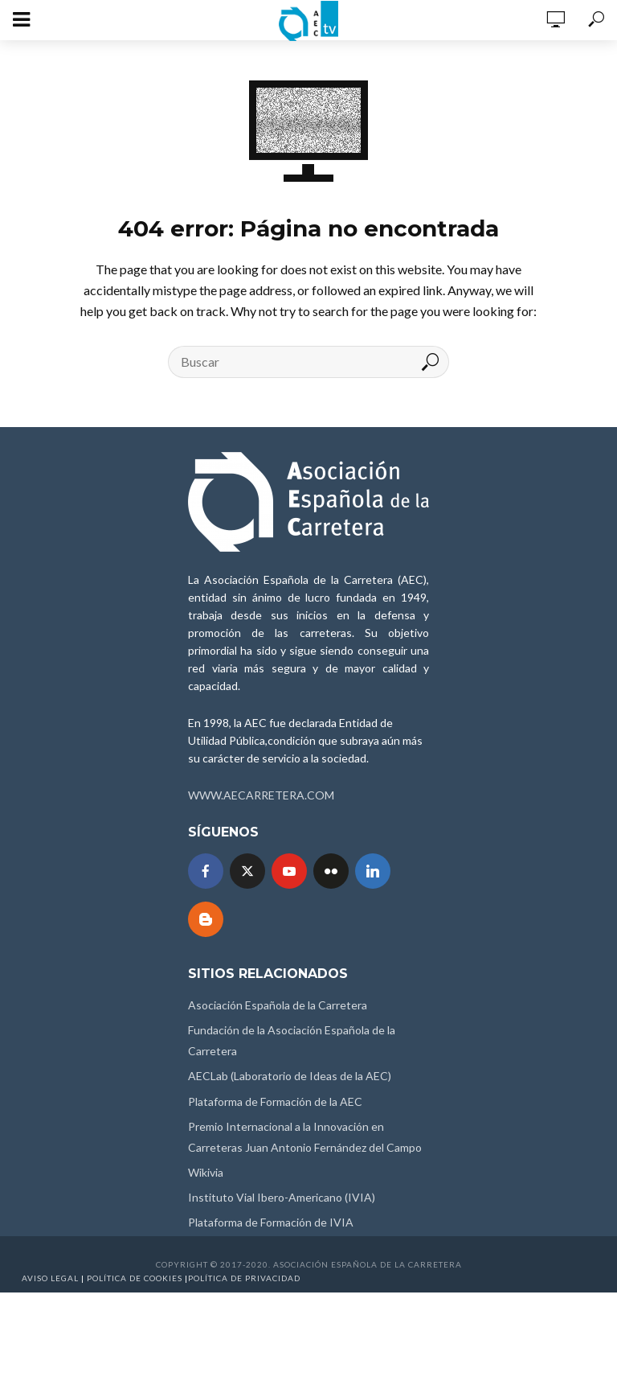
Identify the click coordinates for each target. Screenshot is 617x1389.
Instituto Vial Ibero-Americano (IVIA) (281, 1197)
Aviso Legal (50, 1278)
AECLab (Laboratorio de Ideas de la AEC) (289, 1076)
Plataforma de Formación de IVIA (270, 1222)
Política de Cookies (134, 1278)
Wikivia (205, 1172)
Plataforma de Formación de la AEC (275, 1101)
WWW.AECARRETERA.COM (261, 795)
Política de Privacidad (244, 1278)
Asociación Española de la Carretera (277, 1005)
